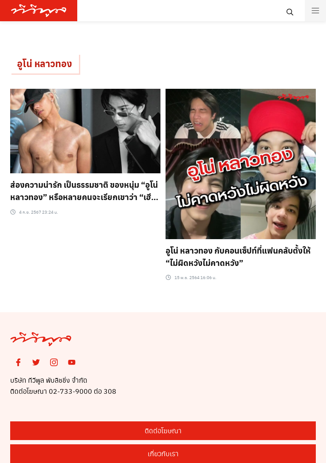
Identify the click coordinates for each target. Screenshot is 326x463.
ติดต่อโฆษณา (163, 430)
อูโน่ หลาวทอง (44, 63)
